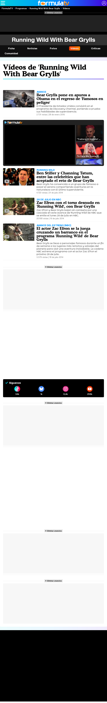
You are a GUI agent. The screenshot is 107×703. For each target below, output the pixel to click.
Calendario (28, 646)
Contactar (50, 679)
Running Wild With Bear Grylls (45, 8)
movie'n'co (73, 696)
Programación (52, 648)
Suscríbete (91, 653)
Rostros (89, 643)
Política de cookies (62, 676)
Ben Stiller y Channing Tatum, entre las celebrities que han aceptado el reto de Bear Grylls (65, 177)
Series (27, 643)
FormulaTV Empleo (29, 696)
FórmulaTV (7, 8)
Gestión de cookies (82, 676)
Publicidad (97, 676)
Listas (26, 649)
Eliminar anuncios (54, 12)
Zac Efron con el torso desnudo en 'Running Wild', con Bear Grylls (68, 204)
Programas (21, 8)
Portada (7, 643)
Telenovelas (72, 656)
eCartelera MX (59, 696)
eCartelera (45, 696)
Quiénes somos (11, 676)
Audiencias (50, 643)
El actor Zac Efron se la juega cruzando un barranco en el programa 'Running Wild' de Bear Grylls (67, 234)
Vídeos (66, 8)
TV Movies (28, 652)
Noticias (32, 48)
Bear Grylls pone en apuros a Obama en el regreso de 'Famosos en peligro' (70, 99)
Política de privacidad (42, 676)
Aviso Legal (25, 676)
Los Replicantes (23, 691)
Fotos (53, 48)
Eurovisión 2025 (72, 651)
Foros (88, 648)
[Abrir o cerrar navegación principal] (3, 3)
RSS (58, 679)
